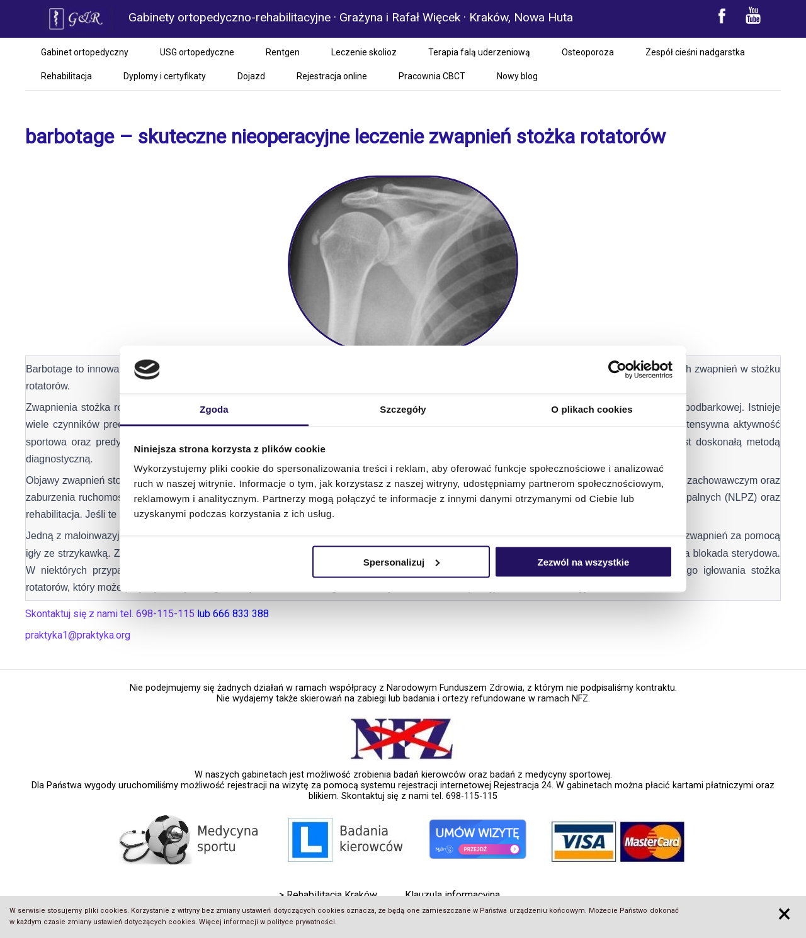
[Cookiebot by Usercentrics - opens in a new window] (617, 369)
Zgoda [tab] (214, 409)
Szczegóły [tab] (403, 409)
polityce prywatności (301, 922)
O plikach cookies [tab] (591, 409)
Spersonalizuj (401, 561)
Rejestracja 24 (523, 785)
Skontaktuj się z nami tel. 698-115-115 (419, 796)
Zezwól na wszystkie (583, 561)
